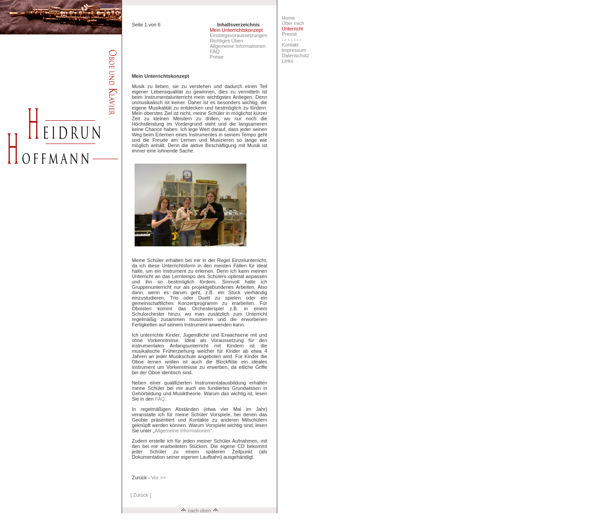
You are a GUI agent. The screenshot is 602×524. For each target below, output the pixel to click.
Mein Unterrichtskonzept (236, 30)
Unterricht (292, 28)
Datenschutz (295, 55)
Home (288, 18)
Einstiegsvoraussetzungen (238, 35)
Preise (217, 56)
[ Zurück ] (141, 495)
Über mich (293, 23)
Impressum (294, 50)
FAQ (215, 51)
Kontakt (290, 44)
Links (287, 60)
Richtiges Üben (226, 40)
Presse (289, 34)
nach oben (199, 510)
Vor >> (158, 477)
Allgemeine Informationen (238, 46)
